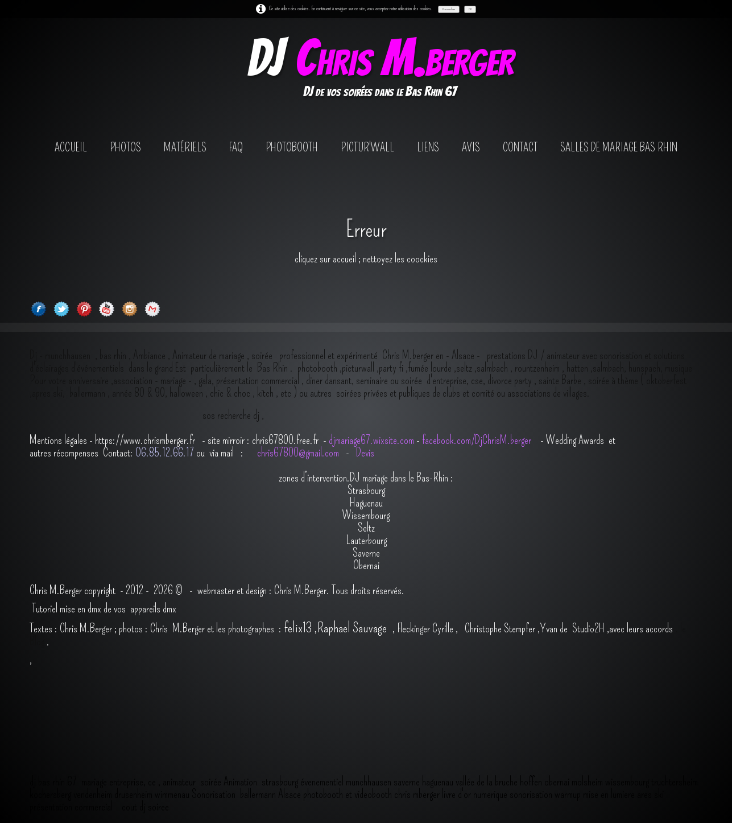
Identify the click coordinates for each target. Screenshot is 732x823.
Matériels (185, 147)
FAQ (236, 147)
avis (471, 147)
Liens (428, 147)
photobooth (292, 147)
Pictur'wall (367, 147)
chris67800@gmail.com (299, 452)
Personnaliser (448, 9)
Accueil (71, 147)
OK (470, 9)
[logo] (380, 70)
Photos (125, 147)
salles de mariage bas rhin (618, 147)
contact (520, 147)
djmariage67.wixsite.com (371, 440)
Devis (364, 452)
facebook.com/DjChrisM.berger (478, 440)
